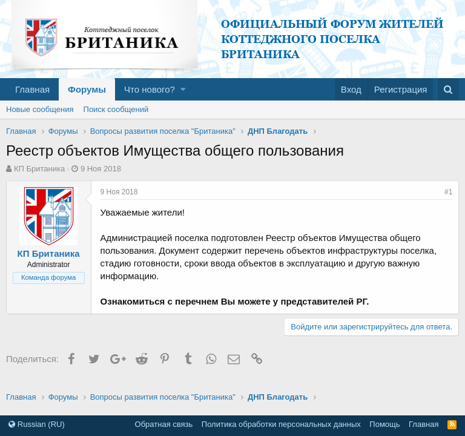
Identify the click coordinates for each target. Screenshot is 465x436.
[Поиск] (448, 89)
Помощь (384, 424)
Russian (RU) (36, 424)
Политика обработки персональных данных (281, 424)
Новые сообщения (40, 109)
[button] (183, 89)
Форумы (87, 89)
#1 (448, 192)
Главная (32, 89)
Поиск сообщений (116, 109)
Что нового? (149, 89)
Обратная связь (164, 424)
